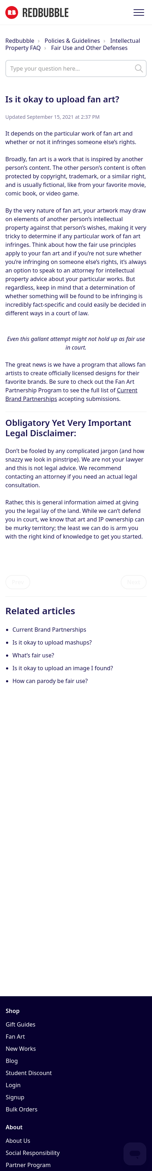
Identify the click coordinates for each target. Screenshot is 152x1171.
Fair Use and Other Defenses (89, 48)
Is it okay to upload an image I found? (62, 668)
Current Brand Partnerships (49, 629)
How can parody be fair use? (50, 681)
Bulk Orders (21, 1109)
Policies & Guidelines (72, 41)
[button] (139, 12)
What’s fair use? (33, 655)
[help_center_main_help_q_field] (76, 68)
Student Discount (29, 1073)
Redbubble (19, 41)
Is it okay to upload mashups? (52, 642)
